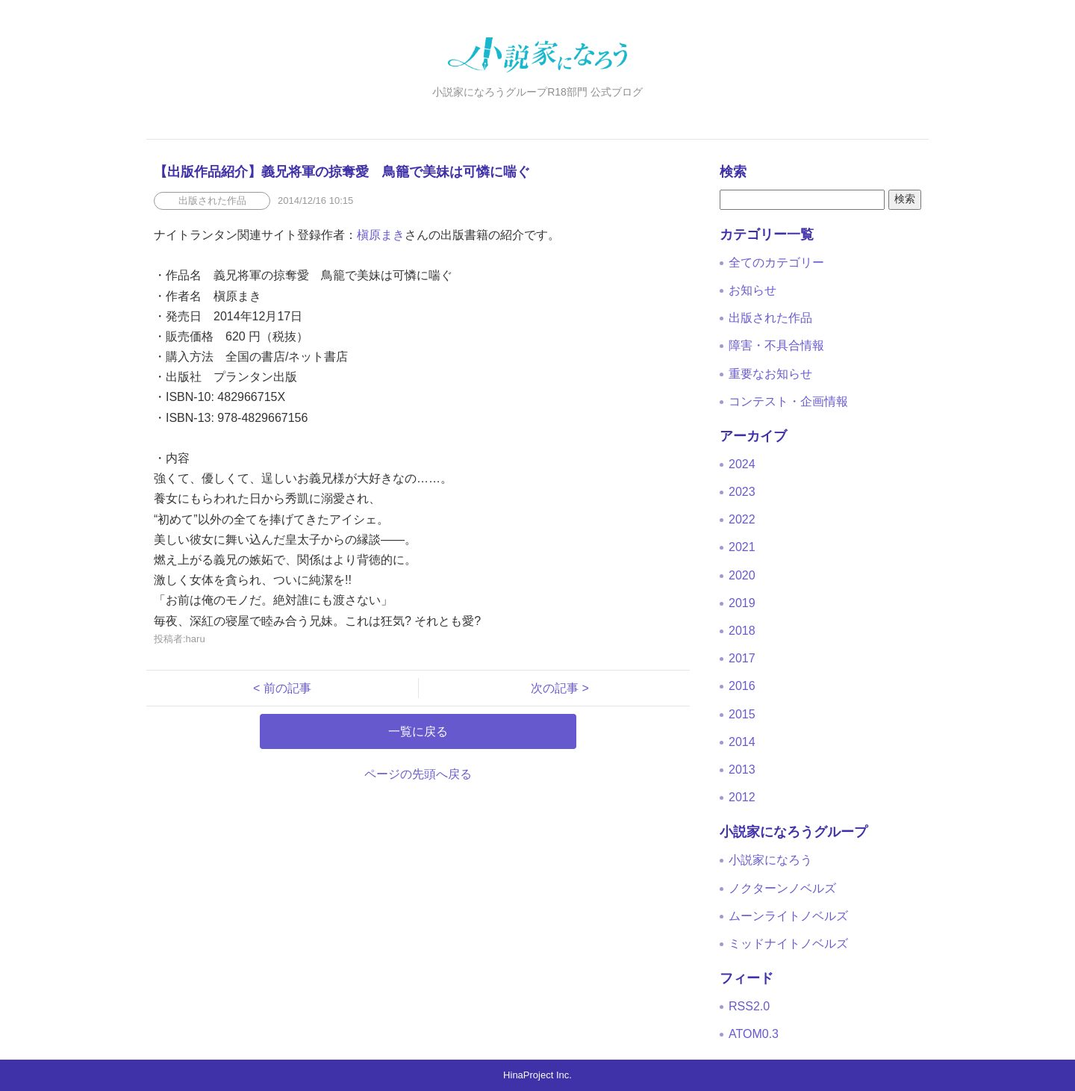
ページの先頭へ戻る (418, 774)
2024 (742, 464)
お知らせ (752, 290)
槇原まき (381, 235)
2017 (742, 658)
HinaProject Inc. (537, 1075)
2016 (742, 686)
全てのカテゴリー (776, 262)
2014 (742, 742)
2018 (742, 630)
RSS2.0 (749, 1006)
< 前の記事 (288, 688)
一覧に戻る (418, 731)
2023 (742, 491)
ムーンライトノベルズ (788, 916)
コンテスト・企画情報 (788, 401)
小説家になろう (770, 860)
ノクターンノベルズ (782, 888)
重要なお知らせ (770, 373)
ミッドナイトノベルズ (788, 943)
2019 (742, 603)
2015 (742, 714)
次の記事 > (554, 688)
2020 (742, 575)
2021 (742, 547)
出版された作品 (770, 317)
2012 (742, 797)
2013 (742, 769)
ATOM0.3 (754, 1034)
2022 (742, 519)
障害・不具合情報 (776, 345)
